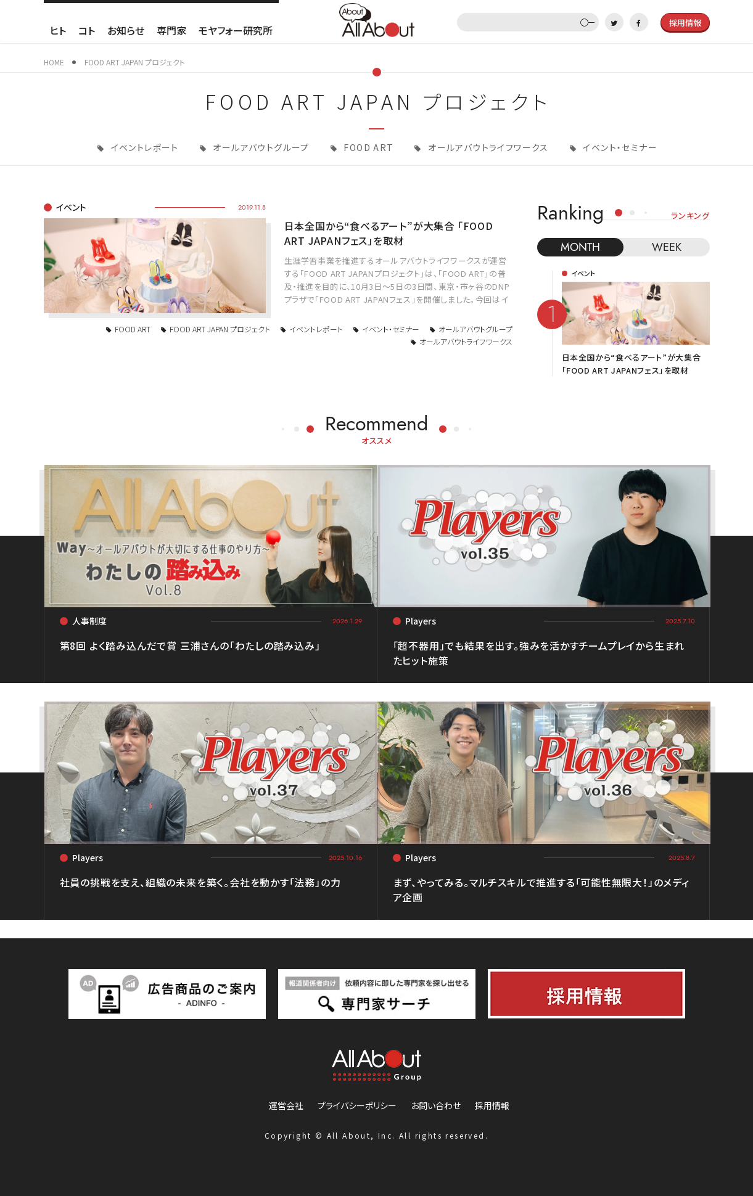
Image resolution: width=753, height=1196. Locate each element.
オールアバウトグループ (260, 147)
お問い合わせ (436, 1105)
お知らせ (125, 30)
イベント (71, 207)
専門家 (171, 30)
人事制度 (89, 621)
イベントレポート (143, 147)
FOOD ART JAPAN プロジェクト (220, 329)
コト (86, 30)
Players (420, 621)
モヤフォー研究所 (236, 30)
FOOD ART (367, 147)
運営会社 (286, 1105)
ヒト (58, 30)
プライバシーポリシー (357, 1105)
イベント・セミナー (618, 147)
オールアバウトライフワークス (487, 147)
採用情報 (492, 1105)
